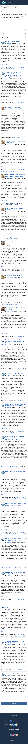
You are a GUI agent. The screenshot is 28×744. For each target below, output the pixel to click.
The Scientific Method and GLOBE (15, 242)
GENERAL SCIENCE (10, 68)
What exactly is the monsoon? (14, 373)
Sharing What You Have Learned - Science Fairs (15, 308)
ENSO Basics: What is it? (12, 41)
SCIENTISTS (12, 433)
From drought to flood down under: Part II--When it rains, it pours (15, 175)
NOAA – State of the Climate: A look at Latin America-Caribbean (16, 504)
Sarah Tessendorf (11, 144)
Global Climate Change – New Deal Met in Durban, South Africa (15, 404)
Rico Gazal (9, 111)
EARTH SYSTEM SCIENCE (21, 498)
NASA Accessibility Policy (14, 740)
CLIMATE (19, 67)
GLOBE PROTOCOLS (15, 466)
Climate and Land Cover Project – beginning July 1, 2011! (15, 641)
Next (3, 708)
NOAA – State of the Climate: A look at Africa (16, 606)
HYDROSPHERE (7, 468)
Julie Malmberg (10, 311)
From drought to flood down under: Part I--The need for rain (15, 209)
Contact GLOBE (17, 737)
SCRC (15, 203)
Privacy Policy (10, 737)
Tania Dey (9, 43)
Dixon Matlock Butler (11, 244)
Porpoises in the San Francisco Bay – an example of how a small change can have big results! (16, 438)
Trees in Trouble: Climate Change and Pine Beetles (15, 141)
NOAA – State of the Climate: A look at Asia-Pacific (16, 573)
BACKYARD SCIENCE (21, 368)
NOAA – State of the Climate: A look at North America (16, 472)
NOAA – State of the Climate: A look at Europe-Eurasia (16, 539)
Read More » (4, 64)
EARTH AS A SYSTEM (15, 137)
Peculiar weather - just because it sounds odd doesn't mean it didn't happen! (15, 341)
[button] (24, 3)
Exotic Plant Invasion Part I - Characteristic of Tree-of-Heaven (15, 108)
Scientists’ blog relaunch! (12, 673)
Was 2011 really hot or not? (13, 275)
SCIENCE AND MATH (16, 269)
